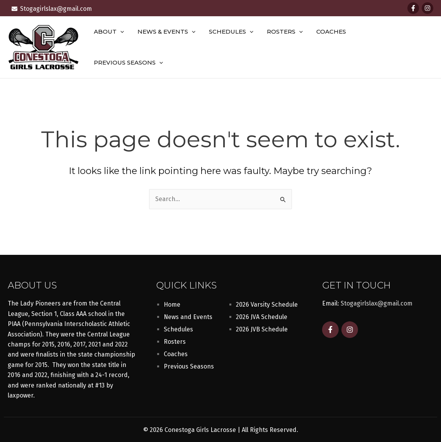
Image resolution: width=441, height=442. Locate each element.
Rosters (287, 45)
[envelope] (52, 8)
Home (172, 301)
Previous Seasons (392, 45)
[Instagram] (427, 8)
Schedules (236, 45)
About (117, 45)
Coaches (332, 45)
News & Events (173, 45)
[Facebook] (413, 8)
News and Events (188, 314)
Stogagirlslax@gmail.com (376, 300)
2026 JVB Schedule (262, 326)
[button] (128, 45)
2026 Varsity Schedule (267, 301)
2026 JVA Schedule (261, 314)
